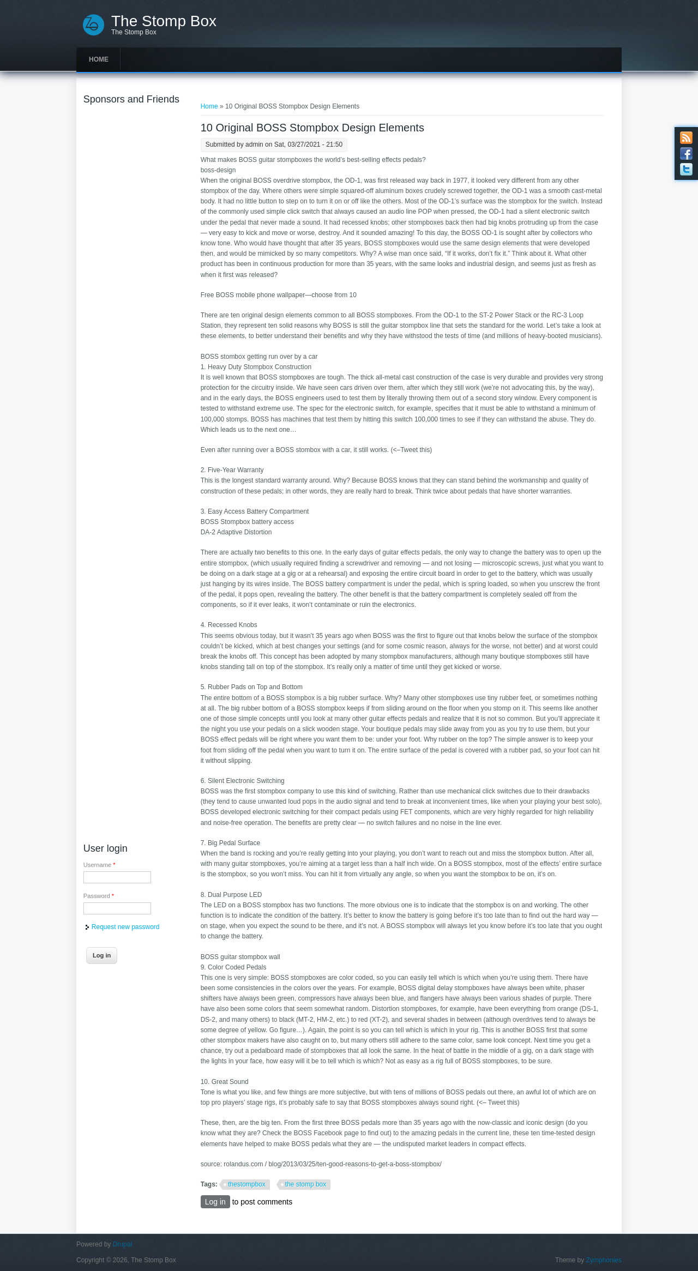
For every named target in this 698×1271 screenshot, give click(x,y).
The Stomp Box (163, 21)
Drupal (122, 1244)
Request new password (126, 927)
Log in (215, 1201)
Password (98, 896)
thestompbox (247, 1184)
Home (99, 59)
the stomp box (305, 1184)
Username (99, 865)
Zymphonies (604, 1260)
